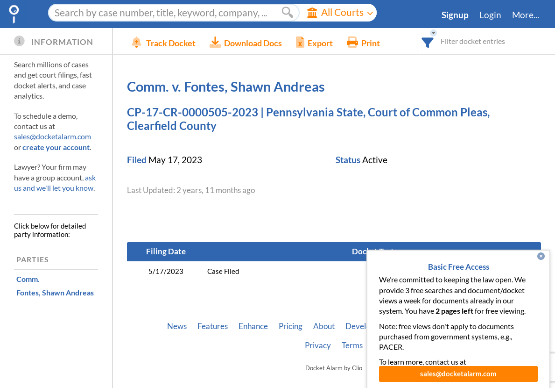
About (324, 326)
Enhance (253, 326)
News (177, 326)
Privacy (318, 345)
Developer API (370, 326)
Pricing (290, 326)
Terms (352, 345)
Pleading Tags (476, 326)
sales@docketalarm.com (52, 136)
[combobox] (428, 41)
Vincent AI (425, 326)
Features (212, 326)
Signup (455, 15)
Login (490, 15)
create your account (56, 147)
